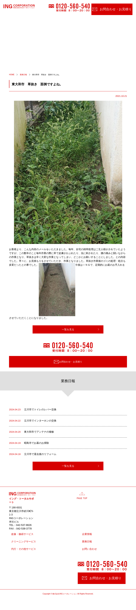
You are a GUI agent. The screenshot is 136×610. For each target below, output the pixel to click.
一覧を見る (68, 329)
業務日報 (87, 541)
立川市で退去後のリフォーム (32, 454)
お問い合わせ (89, 549)
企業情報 (87, 534)
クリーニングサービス (23, 541)
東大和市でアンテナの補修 (31, 432)
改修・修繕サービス (22, 534)
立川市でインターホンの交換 (32, 421)
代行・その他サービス (23, 549)
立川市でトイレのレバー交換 (32, 410)
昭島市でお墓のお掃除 (29, 443)
